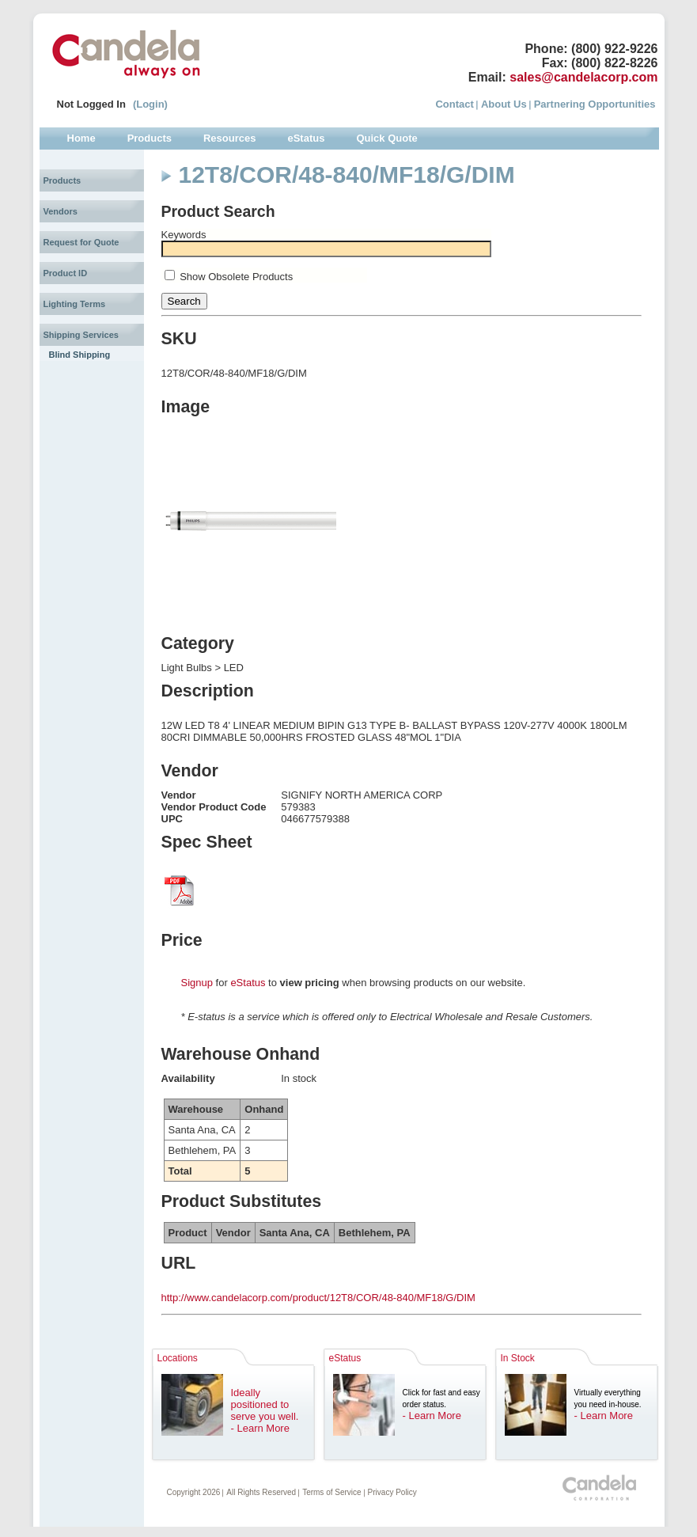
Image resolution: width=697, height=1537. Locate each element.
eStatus (247, 983)
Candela (126, 53)
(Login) (150, 104)
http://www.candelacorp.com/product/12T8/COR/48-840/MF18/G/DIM (318, 1298)
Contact (454, 104)
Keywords (183, 235)
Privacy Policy (392, 1492)
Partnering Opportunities (595, 104)
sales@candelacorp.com (583, 77)
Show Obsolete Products (236, 277)
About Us (504, 104)
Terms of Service (331, 1492)
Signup (197, 983)
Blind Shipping (80, 354)
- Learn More (260, 1428)
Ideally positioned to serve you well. (265, 1404)
